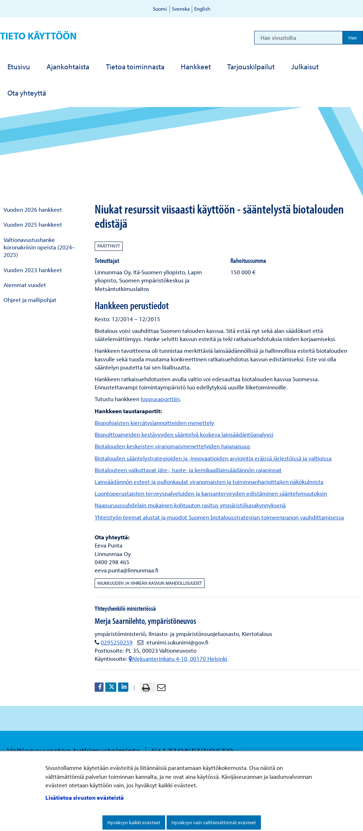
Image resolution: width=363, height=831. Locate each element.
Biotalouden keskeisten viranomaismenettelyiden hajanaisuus (172, 446)
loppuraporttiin (160, 399)
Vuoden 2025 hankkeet (33, 224)
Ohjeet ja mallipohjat (30, 299)
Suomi (160, 8)
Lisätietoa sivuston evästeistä (84, 797)
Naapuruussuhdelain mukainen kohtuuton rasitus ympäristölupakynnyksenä (190, 505)
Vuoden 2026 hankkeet (33, 209)
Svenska (181, 8)
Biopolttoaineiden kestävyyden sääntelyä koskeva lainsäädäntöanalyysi (184, 434)
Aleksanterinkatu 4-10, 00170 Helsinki (178, 658)
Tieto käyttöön (38, 35)
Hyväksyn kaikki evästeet (133, 822)
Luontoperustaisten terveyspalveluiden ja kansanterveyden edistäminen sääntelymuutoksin (211, 493)
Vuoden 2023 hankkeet (33, 270)
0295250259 (117, 642)
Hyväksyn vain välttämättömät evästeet (214, 822)
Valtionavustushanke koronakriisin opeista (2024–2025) (39, 247)
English (202, 8)
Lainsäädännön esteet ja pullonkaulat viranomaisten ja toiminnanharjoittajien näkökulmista (209, 481)
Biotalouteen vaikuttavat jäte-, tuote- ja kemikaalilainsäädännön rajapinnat (188, 470)
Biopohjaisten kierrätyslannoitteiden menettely (154, 422)
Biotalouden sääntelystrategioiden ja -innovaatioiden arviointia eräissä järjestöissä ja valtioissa (213, 458)
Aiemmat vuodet (25, 284)
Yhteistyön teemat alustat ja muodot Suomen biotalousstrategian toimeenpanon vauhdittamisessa (219, 517)
